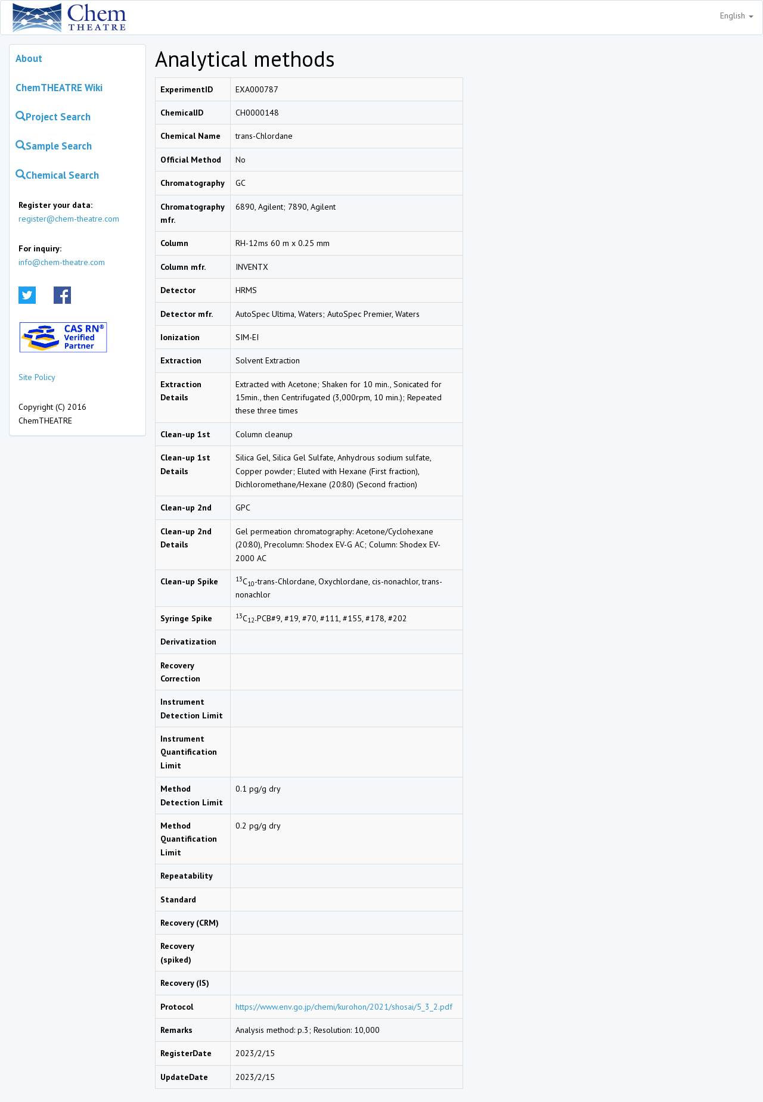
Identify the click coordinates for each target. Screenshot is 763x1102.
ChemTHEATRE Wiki (59, 87)
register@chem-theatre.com (68, 218)
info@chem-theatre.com (61, 262)
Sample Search (53, 145)
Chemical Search (57, 175)
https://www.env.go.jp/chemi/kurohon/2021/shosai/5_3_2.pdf (343, 1006)
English (736, 15)
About (28, 58)
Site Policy (36, 377)
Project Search (53, 116)
